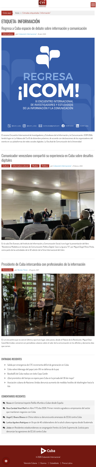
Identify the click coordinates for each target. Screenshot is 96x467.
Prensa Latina (67, 463)
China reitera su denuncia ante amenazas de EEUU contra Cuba (55, 417)
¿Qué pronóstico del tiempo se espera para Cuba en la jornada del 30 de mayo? (40, 378)
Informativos (8, 34)
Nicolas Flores (22, 270)
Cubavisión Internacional (27, 34)
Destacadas (7, 270)
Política (45, 165)
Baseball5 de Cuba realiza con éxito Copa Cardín (27, 373)
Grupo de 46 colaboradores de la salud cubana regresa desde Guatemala (62, 422)
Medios (35, 165)
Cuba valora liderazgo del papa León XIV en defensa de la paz (33, 369)
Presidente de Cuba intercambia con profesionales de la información (43, 264)
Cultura (6, 165)
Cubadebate (54, 463)
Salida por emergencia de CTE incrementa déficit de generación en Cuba (38, 364)
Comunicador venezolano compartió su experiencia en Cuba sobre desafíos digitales (47, 158)
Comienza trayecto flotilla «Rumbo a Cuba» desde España (39, 402)
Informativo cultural (21, 165)
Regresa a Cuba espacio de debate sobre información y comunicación (44, 28)
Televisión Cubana (30, 463)
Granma (43, 463)
